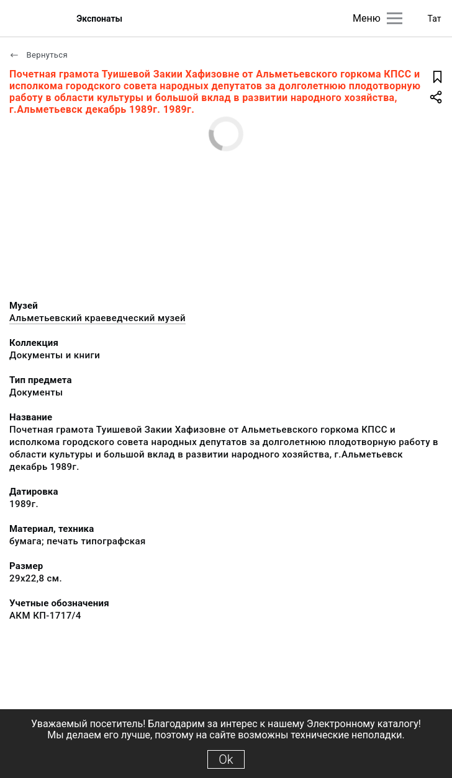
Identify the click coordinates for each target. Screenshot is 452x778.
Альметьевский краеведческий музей (97, 318)
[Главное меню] (395, 18)
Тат (434, 19)
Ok (226, 759)
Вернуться (38, 55)
